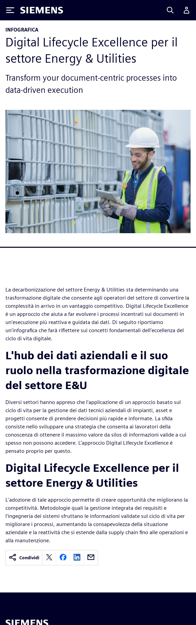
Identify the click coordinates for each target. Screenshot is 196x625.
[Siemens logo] (41, 10)
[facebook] (63, 557)
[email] (91, 557)
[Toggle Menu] (10, 10)
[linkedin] (77, 557)
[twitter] (49, 557)
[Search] (170, 10)
